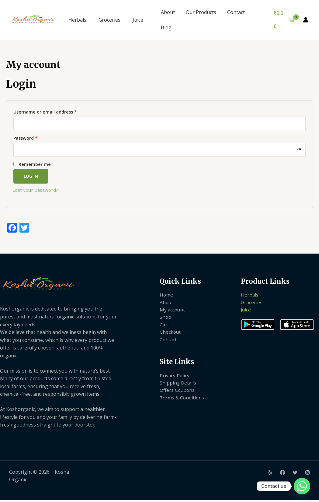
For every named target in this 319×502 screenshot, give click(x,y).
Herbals (77, 19)
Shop (166, 320)
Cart (164, 328)
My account (173, 312)
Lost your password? (36, 191)
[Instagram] (307, 474)
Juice (138, 19)
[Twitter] (295, 474)
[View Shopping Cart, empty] (283, 20)
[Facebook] (282, 474)
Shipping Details (178, 387)
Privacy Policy (175, 379)
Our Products (199, 12)
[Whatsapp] (302, 486)
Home (166, 296)
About (167, 12)
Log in (31, 178)
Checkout (170, 335)
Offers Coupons (178, 395)
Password (35, 138)
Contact (233, 12)
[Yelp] (270, 474)
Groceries (109, 19)
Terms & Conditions (182, 402)
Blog (165, 27)
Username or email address (54, 111)
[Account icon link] (305, 20)
